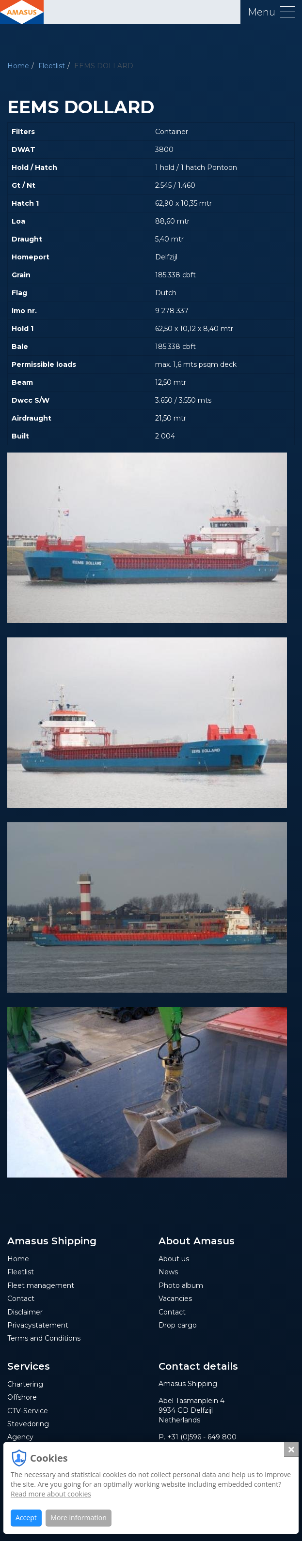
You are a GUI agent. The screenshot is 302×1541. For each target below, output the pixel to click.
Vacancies (175, 1298)
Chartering (25, 1384)
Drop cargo (178, 1325)
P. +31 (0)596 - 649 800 (198, 1437)
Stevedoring (28, 1424)
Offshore (22, 1397)
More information (78, 1517)
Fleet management (40, 1285)
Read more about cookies (51, 1493)
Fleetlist (51, 65)
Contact (20, 1298)
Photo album (181, 1285)
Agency (20, 1437)
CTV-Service (27, 1410)
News (168, 1272)
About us (174, 1258)
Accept (26, 1517)
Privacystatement (37, 1325)
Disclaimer (25, 1312)
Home (18, 65)
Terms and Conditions (43, 1338)
